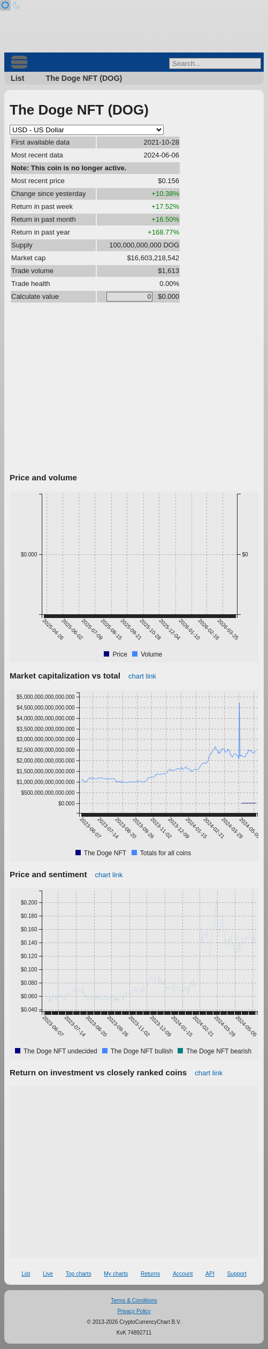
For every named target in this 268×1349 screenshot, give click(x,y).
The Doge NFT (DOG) (83, 78)
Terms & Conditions (134, 1300)
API (210, 1274)
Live (48, 1274)
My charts (116, 1274)
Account (183, 1274)
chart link (142, 676)
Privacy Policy (133, 1311)
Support (236, 1274)
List (17, 78)
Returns (150, 1274)
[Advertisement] (134, 389)
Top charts (78, 1274)
